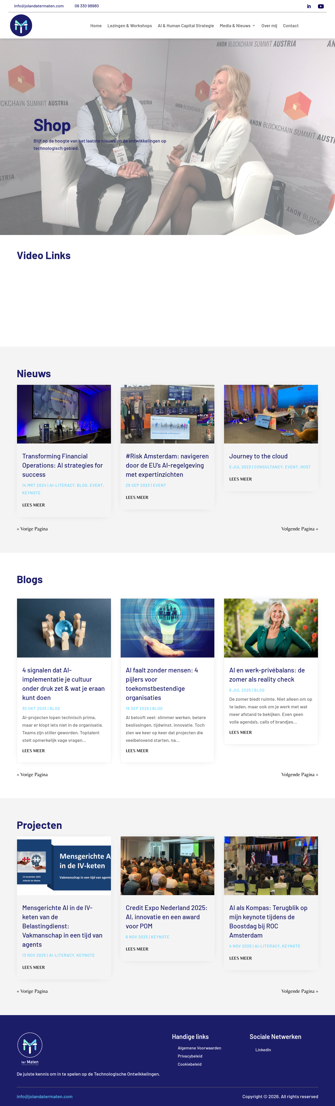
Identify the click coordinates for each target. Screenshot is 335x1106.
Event (96, 485)
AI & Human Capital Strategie (186, 26)
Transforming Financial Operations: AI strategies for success (62, 465)
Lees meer (33, 504)
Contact (291, 26)
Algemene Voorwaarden (199, 1047)
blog (82, 485)
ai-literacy (62, 485)
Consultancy (268, 466)
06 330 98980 (87, 5)
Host (305, 466)
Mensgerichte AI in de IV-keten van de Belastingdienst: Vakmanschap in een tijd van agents (62, 926)
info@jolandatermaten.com (39, 5)
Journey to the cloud (258, 456)
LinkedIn (263, 1049)
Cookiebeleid (190, 1063)
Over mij (269, 26)
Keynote (31, 492)
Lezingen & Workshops (130, 26)
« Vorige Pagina (32, 529)
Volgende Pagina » (300, 529)
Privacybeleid (190, 1055)
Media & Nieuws (235, 26)
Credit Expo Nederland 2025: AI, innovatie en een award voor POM (167, 917)
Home (96, 26)
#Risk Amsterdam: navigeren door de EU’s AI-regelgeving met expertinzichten (167, 465)
